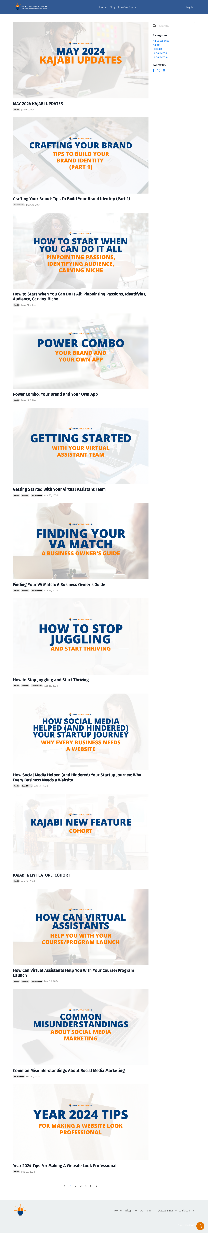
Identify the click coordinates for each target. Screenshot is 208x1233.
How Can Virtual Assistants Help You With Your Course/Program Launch (76, 975)
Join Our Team (127, 7)
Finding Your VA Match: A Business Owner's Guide (61, 586)
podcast (25, 497)
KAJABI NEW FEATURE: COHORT (43, 877)
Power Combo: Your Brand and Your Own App (57, 395)
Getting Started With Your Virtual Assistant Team (61, 490)
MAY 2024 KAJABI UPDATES (39, 103)
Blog (112, 7)
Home (103, 7)
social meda (160, 53)
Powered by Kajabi (186, 1228)
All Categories (161, 40)
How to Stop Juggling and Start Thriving (52, 681)
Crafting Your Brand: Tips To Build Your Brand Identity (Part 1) (74, 199)
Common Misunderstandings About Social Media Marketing (72, 1073)
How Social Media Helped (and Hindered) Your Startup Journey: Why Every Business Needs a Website (80, 779)
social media (19, 205)
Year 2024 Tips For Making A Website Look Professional (67, 1169)
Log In (190, 7)
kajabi (16, 110)
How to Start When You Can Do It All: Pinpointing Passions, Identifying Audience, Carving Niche (71, 297)
